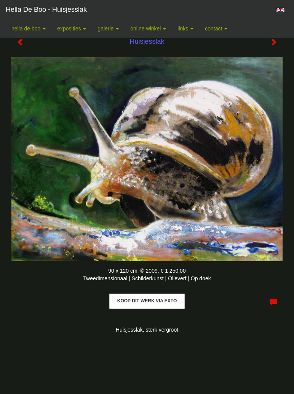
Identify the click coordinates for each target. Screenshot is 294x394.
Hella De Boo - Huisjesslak (46, 9)
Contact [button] (216, 28)
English (280, 10)
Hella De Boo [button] (28, 28)
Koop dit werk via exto (147, 300)
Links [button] (185, 28)
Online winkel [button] (148, 28)
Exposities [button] (71, 28)
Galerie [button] (108, 28)
